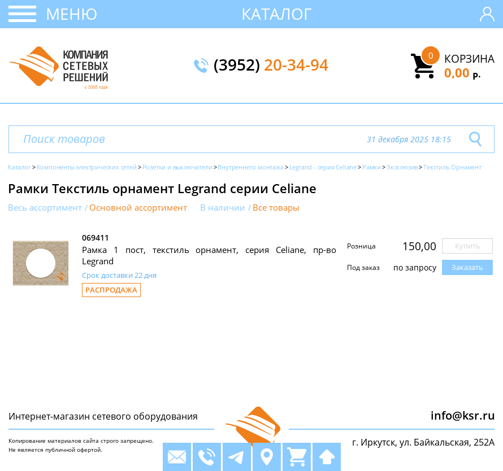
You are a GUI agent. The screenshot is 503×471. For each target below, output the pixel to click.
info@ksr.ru (463, 415)
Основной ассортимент (138, 207)
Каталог (276, 13)
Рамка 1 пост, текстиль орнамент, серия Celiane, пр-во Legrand (209, 255)
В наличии (222, 207)
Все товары (276, 207)
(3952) (271, 65)
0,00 (462, 72)
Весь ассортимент (45, 207)
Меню (71, 13)
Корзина (469, 58)
